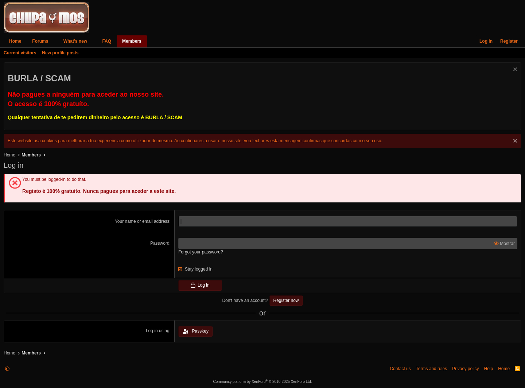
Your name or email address (142, 221)
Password (160, 243)
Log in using (158, 330)
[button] (53, 41)
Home (15, 41)
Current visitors (20, 52)
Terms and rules (431, 368)
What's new (75, 41)
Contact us (400, 368)
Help (488, 368)
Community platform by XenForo (262, 382)
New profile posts (60, 52)
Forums (40, 41)
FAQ (106, 41)
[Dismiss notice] (514, 70)
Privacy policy (465, 368)
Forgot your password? (200, 252)
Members (131, 41)
